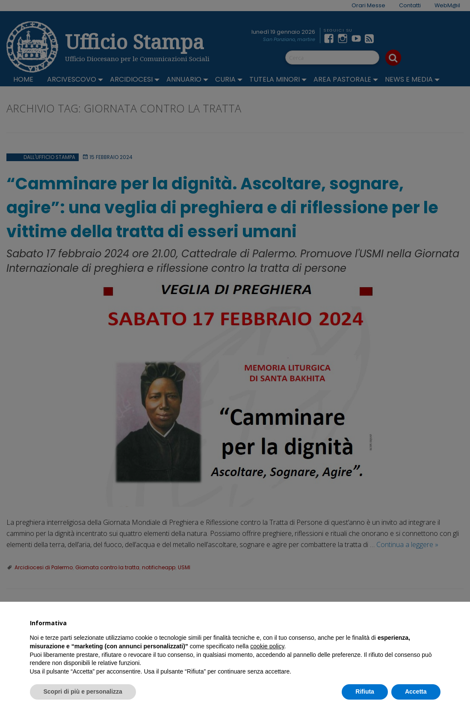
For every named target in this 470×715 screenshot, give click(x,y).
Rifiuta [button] (364, 691)
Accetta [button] (416, 691)
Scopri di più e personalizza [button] (83, 691)
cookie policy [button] (267, 646)
